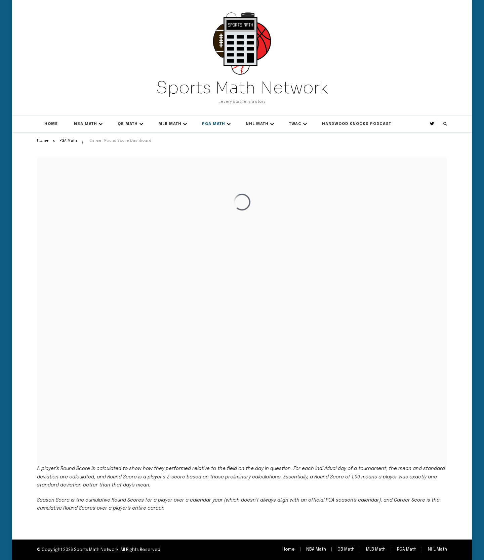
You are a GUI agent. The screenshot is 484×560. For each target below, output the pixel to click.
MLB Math (170, 124)
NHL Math (257, 124)
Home (51, 124)
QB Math (128, 124)
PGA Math (213, 124)
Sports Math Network (242, 87)
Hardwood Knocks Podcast (356, 124)
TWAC (295, 124)
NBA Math (85, 124)
